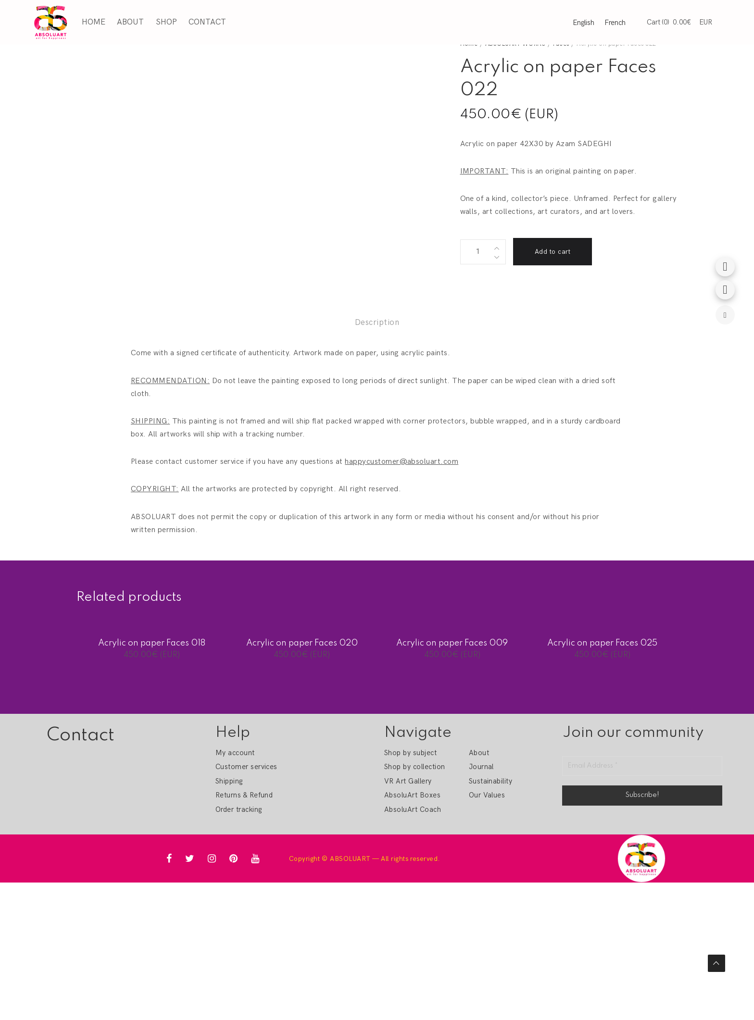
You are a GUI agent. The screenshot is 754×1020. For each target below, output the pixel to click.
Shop (166, 22)
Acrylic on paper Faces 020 (302, 643)
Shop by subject (410, 752)
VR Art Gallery (408, 781)
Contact (207, 22)
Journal (481, 766)
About (130, 22)
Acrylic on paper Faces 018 (151, 643)
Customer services (246, 766)
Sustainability (491, 781)
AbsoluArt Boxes (412, 795)
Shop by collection (414, 766)
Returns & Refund (244, 795)
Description (377, 322)
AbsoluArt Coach (412, 809)
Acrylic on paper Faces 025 (602, 643)
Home (93, 22)
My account (235, 752)
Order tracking (238, 809)
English (583, 22)
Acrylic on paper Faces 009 (452, 643)
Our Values (487, 795)
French (615, 22)
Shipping (229, 781)
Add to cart (552, 252)
